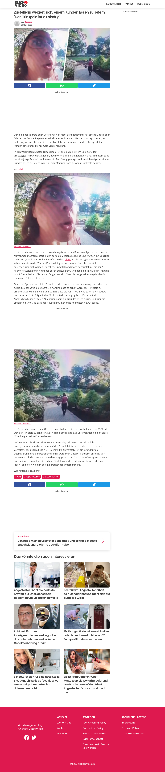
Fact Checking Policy (94, 722)
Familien (129, 3)
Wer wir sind (64, 722)
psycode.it (62, 733)
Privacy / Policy (130, 728)
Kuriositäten (113, 3)
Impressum (128, 722)
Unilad (20, 169)
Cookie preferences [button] (133, 733)
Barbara (28, 22)
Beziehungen (144, 3)
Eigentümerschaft (92, 739)
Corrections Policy (92, 728)
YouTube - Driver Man (22, 247)
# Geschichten (50, 476)
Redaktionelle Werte (93, 733)
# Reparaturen (31, 476)
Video (68, 259)
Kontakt (61, 728)
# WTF (18, 476)
